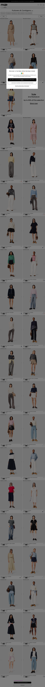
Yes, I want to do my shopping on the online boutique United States (22, 79)
